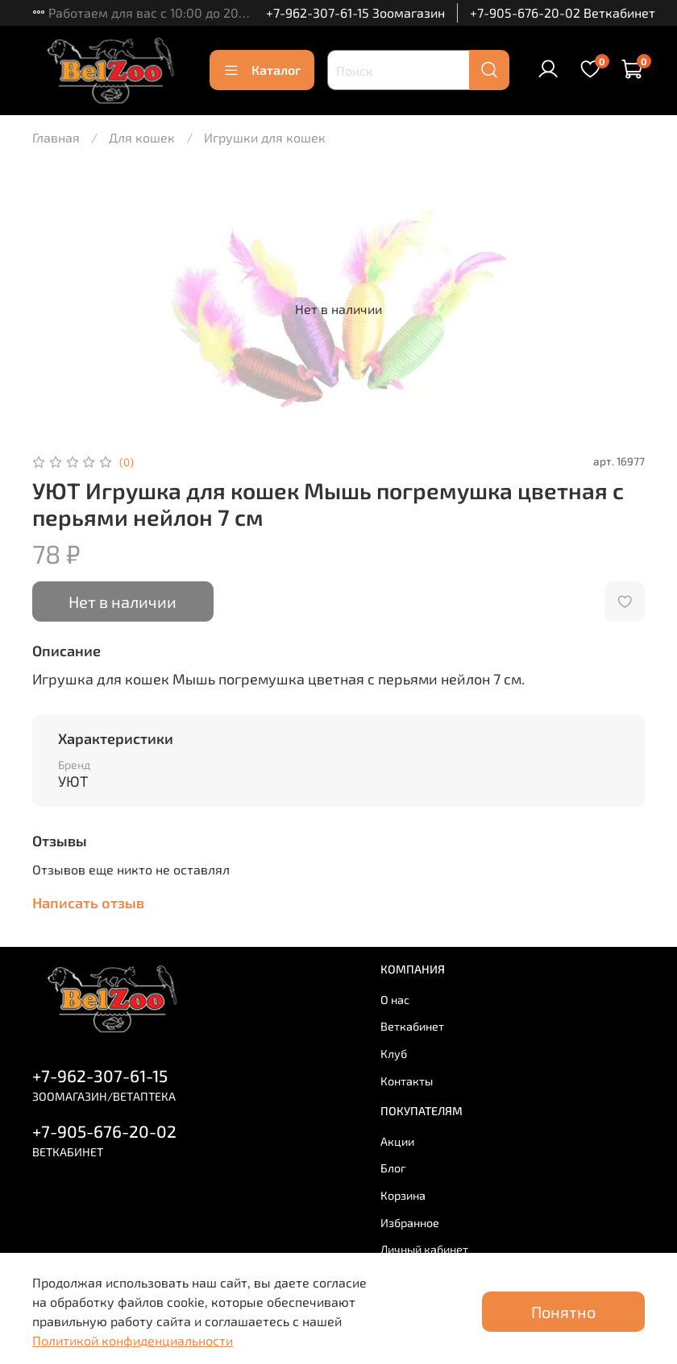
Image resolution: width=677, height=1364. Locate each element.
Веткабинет (412, 1026)
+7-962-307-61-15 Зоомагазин (355, 12)
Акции (397, 1141)
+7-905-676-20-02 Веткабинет (562, 12)
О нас (394, 999)
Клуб (393, 1053)
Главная (56, 137)
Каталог (262, 70)
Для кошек (142, 137)
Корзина (403, 1195)
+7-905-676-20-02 (104, 1131)
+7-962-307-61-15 (100, 1075)
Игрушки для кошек (265, 137)
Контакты (406, 1081)
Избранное (409, 1223)
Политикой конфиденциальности (132, 1340)
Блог (393, 1168)
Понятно (563, 1311)
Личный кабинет (424, 1249)
